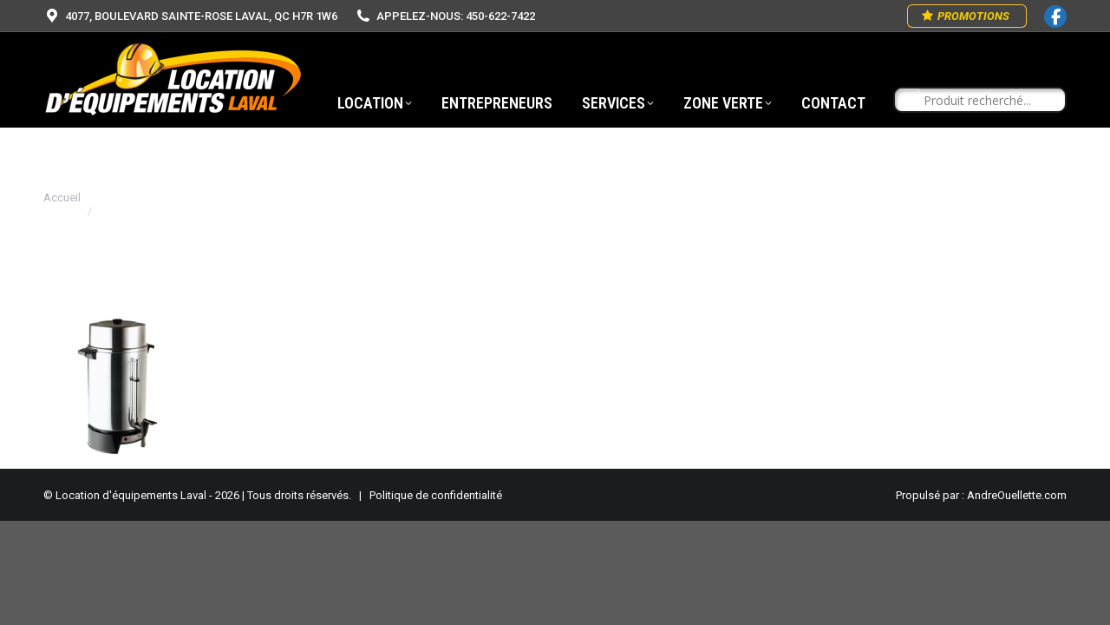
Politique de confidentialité (435, 495)
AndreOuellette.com (1017, 495)
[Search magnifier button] (907, 101)
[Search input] (988, 101)
